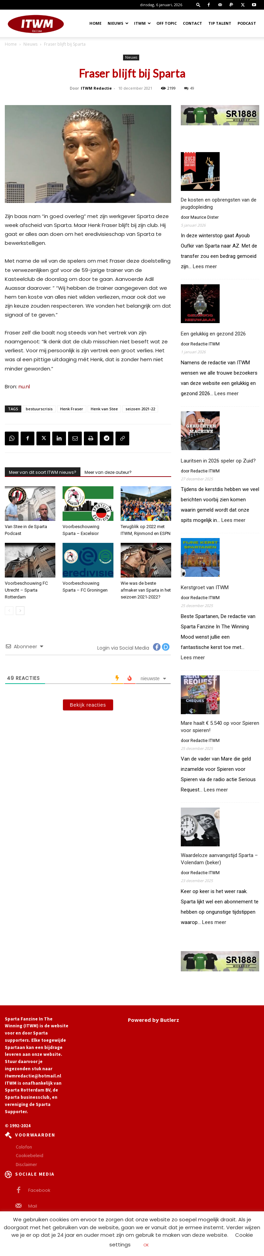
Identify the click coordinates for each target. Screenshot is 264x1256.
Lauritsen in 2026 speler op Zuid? (218, 461)
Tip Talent (219, 23)
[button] (198, 4)
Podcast (247, 23)
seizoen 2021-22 (140, 408)
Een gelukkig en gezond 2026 (213, 334)
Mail (32, 1206)
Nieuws (118, 23)
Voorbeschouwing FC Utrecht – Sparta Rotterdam (26, 590)
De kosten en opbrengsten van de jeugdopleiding (218, 203)
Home (95, 23)
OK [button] (146, 1245)
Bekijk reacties (88, 705)
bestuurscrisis (39, 408)
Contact (192, 23)
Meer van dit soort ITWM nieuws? (42, 472)
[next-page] (20, 610)
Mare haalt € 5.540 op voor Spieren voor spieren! (220, 726)
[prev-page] (9, 610)
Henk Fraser (71, 408)
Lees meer (205, 266)
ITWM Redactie (96, 88)
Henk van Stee (104, 408)
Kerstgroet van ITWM (205, 587)
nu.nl (24, 386)
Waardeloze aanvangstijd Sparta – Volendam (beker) (219, 859)
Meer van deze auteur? (108, 472)
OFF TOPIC (166, 23)
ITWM (142, 23)
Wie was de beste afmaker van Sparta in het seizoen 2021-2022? (146, 590)
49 (189, 88)
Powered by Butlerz (153, 1019)
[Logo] (36, 23)
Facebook (37, 1190)
